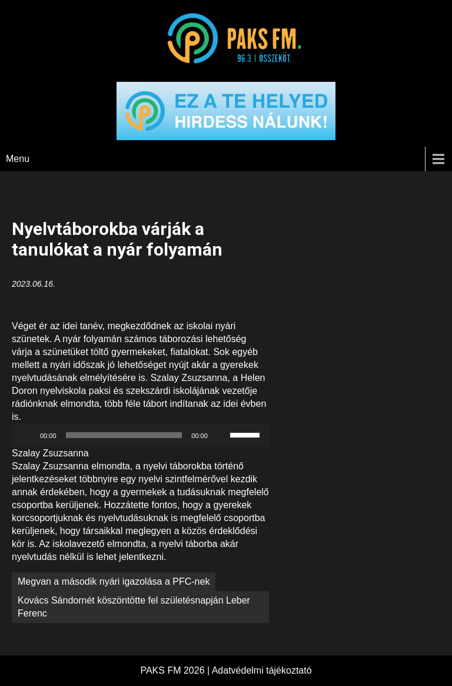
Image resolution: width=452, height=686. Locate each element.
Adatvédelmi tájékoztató (262, 670)
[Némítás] (221, 435)
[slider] (124, 435)
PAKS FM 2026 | (175, 670)
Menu (17, 159)
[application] (140, 435)
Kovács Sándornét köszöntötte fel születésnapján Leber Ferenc (134, 606)
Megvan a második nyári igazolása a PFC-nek (114, 581)
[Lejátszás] (27, 435)
